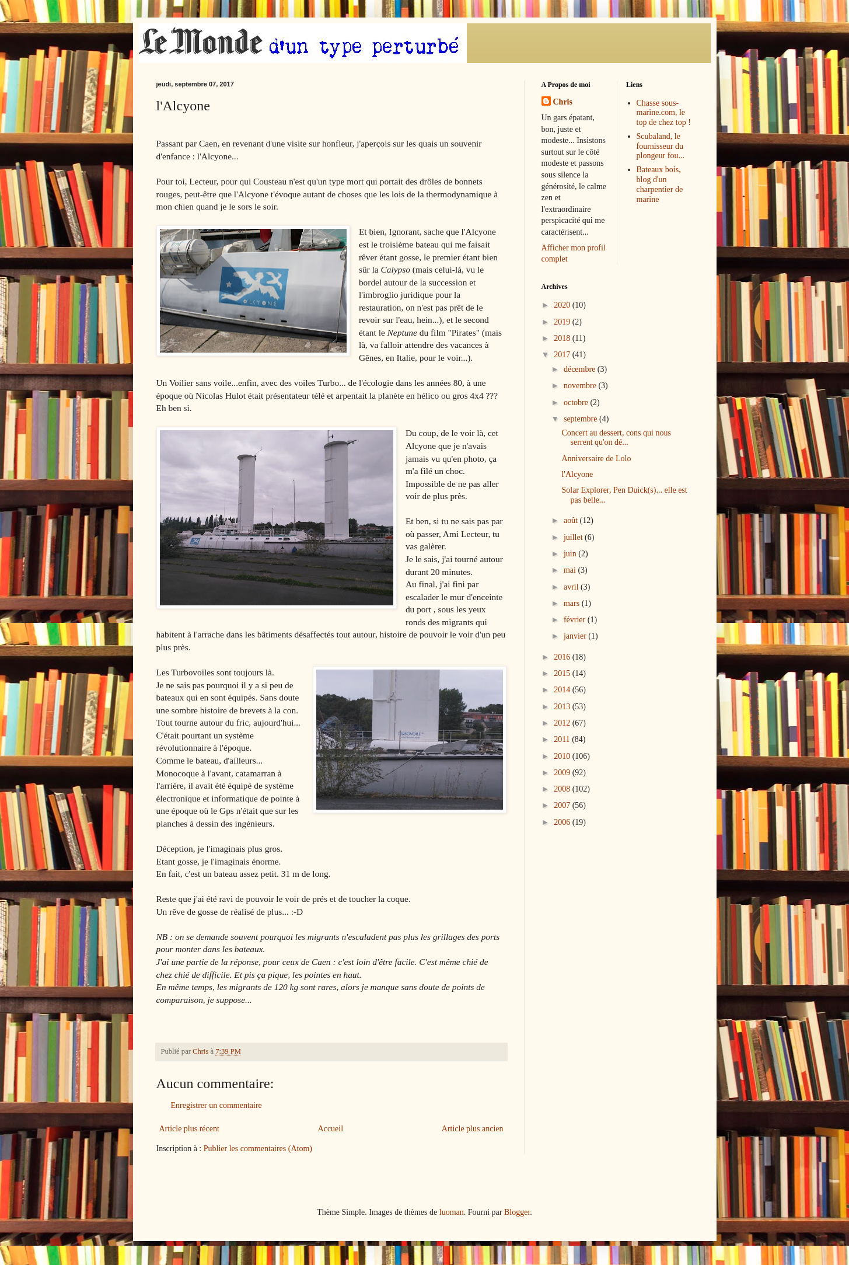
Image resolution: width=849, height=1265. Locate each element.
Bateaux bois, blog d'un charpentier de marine (660, 184)
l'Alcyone (577, 474)
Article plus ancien (473, 1128)
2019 (563, 322)
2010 (563, 756)
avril (572, 587)
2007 (563, 805)
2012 (563, 723)
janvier (576, 636)
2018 (563, 338)
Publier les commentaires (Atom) (258, 1148)
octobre (577, 402)
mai (571, 570)
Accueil (331, 1128)
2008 (563, 789)
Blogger (517, 1212)
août (572, 520)
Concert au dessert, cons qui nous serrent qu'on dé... (615, 437)
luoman (451, 1212)
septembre (581, 418)
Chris (562, 101)
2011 (563, 739)
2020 (563, 305)
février (576, 619)
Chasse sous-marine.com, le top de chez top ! (664, 113)
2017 (563, 354)
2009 (563, 772)
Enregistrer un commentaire (216, 1105)
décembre (581, 369)
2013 (563, 706)
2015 (563, 673)
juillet (574, 537)
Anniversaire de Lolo (596, 458)
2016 (563, 657)
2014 (563, 689)
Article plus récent (189, 1128)
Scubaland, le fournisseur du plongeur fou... (660, 146)
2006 (563, 822)
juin (571, 553)
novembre (581, 385)
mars (573, 603)
